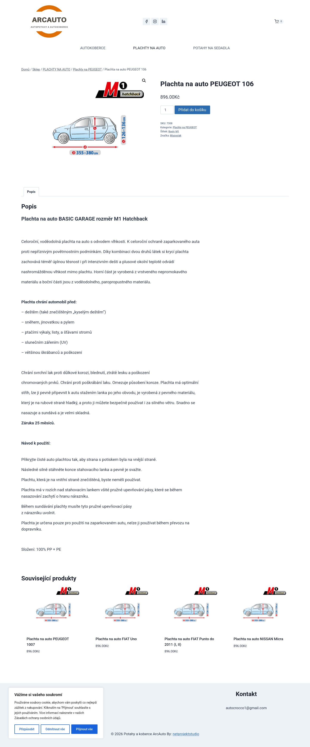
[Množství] (167, 110)
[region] (56, 713)
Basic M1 (174, 131)
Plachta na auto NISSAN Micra (258, 639)
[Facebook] (146, 21)
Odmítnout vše (55, 729)
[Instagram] (155, 21)
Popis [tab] (31, 192)
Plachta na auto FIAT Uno (116, 639)
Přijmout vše (84, 729)
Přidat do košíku (192, 109)
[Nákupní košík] (279, 21)
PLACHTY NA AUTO (149, 48)
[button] (144, 80)
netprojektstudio (186, 734)
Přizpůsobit (26, 729)
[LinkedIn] (163, 21)
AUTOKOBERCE (92, 48)
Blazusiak (175, 135)
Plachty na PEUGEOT (185, 127)
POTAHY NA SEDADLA (211, 48)
